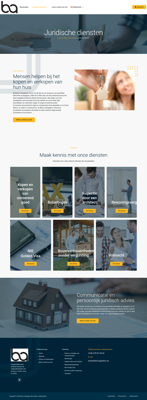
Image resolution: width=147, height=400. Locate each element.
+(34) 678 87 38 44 (96, 353)
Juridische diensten (40, 7)
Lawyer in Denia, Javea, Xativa (67, 38)
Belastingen (24, 7)
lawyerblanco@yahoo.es (98, 360)
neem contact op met (59, 7)
